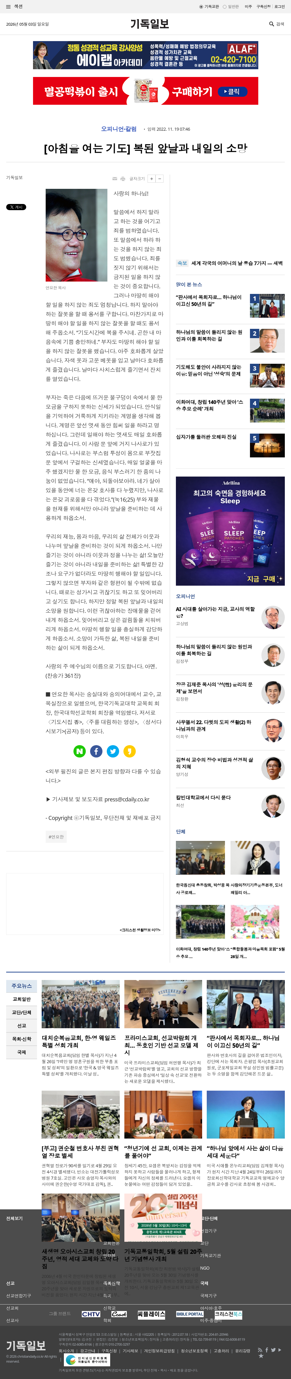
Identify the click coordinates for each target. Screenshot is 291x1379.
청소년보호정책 (194, 1351)
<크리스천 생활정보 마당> (140, 930)
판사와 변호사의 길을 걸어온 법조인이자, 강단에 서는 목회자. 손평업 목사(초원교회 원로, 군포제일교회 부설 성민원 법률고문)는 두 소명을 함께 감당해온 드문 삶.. (245, 1064)
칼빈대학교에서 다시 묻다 (203, 797)
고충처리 (221, 1351)
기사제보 (130, 1351)
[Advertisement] (230, 213)
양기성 (182, 774)
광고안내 (87, 1351)
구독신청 (263, 6)
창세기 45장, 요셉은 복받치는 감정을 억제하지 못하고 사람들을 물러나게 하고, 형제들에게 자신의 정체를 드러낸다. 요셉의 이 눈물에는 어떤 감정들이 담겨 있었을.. (162, 1175)
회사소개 (66, 1351)
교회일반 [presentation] (22, 999)
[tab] (21, 999)
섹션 (14, 6)
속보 (182, 263)
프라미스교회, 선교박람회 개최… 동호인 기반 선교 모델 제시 (161, 1045)
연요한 (57, 837)
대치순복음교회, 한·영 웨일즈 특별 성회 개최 (79, 1042)
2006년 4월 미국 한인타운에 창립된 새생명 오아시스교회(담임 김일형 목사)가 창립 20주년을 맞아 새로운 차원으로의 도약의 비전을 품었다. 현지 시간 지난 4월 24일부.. (80, 1285)
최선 (180, 805)
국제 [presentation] (21, 1052)
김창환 (182, 699)
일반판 (233, 6)
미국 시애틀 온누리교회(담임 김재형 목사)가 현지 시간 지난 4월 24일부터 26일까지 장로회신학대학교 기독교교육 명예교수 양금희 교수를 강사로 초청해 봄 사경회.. (245, 1175)
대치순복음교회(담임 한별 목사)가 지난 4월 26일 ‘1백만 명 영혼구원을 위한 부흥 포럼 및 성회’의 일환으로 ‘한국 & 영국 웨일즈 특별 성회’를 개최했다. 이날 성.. (80, 1064)
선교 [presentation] (21, 1026)
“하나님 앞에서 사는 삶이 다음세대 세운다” (245, 1152)
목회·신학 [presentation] (21, 1039)
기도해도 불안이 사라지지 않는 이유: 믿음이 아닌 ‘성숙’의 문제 (208, 370)
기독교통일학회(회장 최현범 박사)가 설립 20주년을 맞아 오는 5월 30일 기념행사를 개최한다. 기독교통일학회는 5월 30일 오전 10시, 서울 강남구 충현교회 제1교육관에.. (162, 1281)
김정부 (182, 661)
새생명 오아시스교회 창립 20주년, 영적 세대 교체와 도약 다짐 (80, 1259)
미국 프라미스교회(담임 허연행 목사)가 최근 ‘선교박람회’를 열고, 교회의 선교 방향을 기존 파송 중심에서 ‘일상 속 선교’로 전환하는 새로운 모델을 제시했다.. (163, 1072)
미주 (248, 6)
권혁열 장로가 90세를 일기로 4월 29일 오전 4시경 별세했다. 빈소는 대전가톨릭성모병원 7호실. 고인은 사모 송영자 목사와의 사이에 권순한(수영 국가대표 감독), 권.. (80, 1175)
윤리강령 (243, 1351)
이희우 (182, 737)
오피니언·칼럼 (119, 129)
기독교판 (212, 6)
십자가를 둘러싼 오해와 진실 (206, 437)
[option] (203, 870)
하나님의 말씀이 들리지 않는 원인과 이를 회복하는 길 (209, 335)
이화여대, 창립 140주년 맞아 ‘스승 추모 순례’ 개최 (209, 405)
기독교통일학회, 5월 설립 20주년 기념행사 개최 (163, 1255)
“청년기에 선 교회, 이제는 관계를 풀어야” (163, 1152)
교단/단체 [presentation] (21, 1012)
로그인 (279, 6)
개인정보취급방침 (159, 1351)
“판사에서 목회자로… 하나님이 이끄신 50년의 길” (209, 301)
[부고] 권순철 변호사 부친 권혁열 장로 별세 (80, 1152)
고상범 (182, 623)
